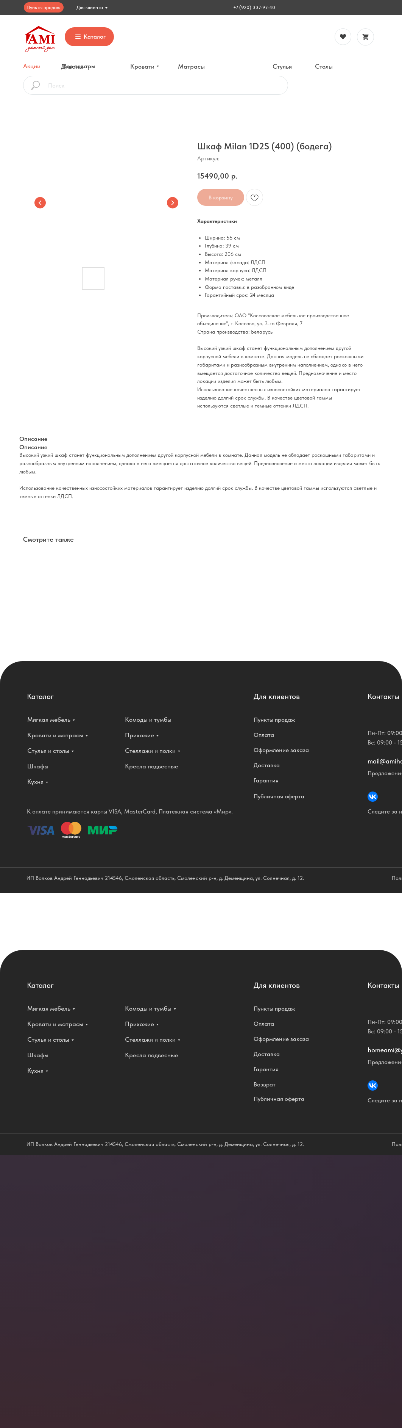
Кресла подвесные (151, 766)
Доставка (267, 765)
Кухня (35, 781)
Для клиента (89, 7)
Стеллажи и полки (150, 750)
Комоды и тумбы (148, 719)
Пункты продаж (43, 7)
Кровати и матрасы (55, 735)
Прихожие (139, 735)
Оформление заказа (281, 750)
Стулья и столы (48, 750)
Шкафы (37, 766)
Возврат (265, 1084)
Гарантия (266, 780)
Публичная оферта (279, 796)
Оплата (264, 734)
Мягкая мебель (48, 719)
